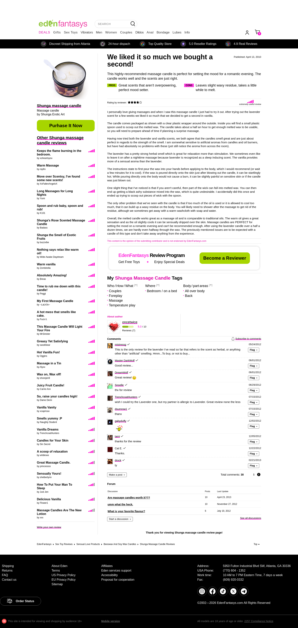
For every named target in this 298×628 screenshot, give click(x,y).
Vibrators (87, 32)
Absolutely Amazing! (52, 275)
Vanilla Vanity (46, 407)
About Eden (59, 566)
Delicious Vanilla (49, 499)
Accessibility (109, 575)
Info (187, 32)
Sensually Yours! (49, 473)
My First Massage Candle (55, 301)
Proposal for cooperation (117, 579)
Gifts (57, 32)
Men (99, 32)
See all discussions (250, 518)
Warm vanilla (46, 264)
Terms (56, 570)
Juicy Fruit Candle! (50, 385)
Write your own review (49, 527)
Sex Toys (71, 32)
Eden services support (116, 570)
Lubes (177, 32)
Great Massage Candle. (53, 462)
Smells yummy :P (49, 418)
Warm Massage (48, 165)
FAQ (5, 575)
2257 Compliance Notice (258, 621)
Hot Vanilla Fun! (48, 352)
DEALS (44, 32)
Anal (150, 32)
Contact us (9, 579)
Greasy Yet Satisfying (52, 341)
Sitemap (57, 584)
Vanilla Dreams (48, 429)
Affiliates (107, 566)
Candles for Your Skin (52, 440)
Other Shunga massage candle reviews (60, 140)
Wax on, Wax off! (49, 374)
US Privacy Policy (63, 575)
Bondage (163, 32)
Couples (126, 32)
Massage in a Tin (49, 363)
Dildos (139, 32)
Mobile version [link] (110, 621)
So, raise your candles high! (57, 396)
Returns (7, 570)
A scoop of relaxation (52, 451)
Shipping (8, 566)
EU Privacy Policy (63, 579)
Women (111, 32)
